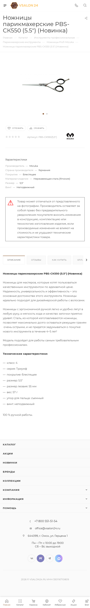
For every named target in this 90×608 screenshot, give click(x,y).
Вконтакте (31, 558)
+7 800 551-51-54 (45, 521)
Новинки (10, 462)
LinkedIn (59, 558)
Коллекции (12, 480)
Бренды (9, 471)
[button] (43, 114)
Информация (13, 499)
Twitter (40, 558)
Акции (8, 453)
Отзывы (36, 260)
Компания (11, 489)
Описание (13, 260)
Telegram (49, 558)
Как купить (59, 260)
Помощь (9, 508)
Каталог (9, 444)
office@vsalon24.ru (47, 528)
